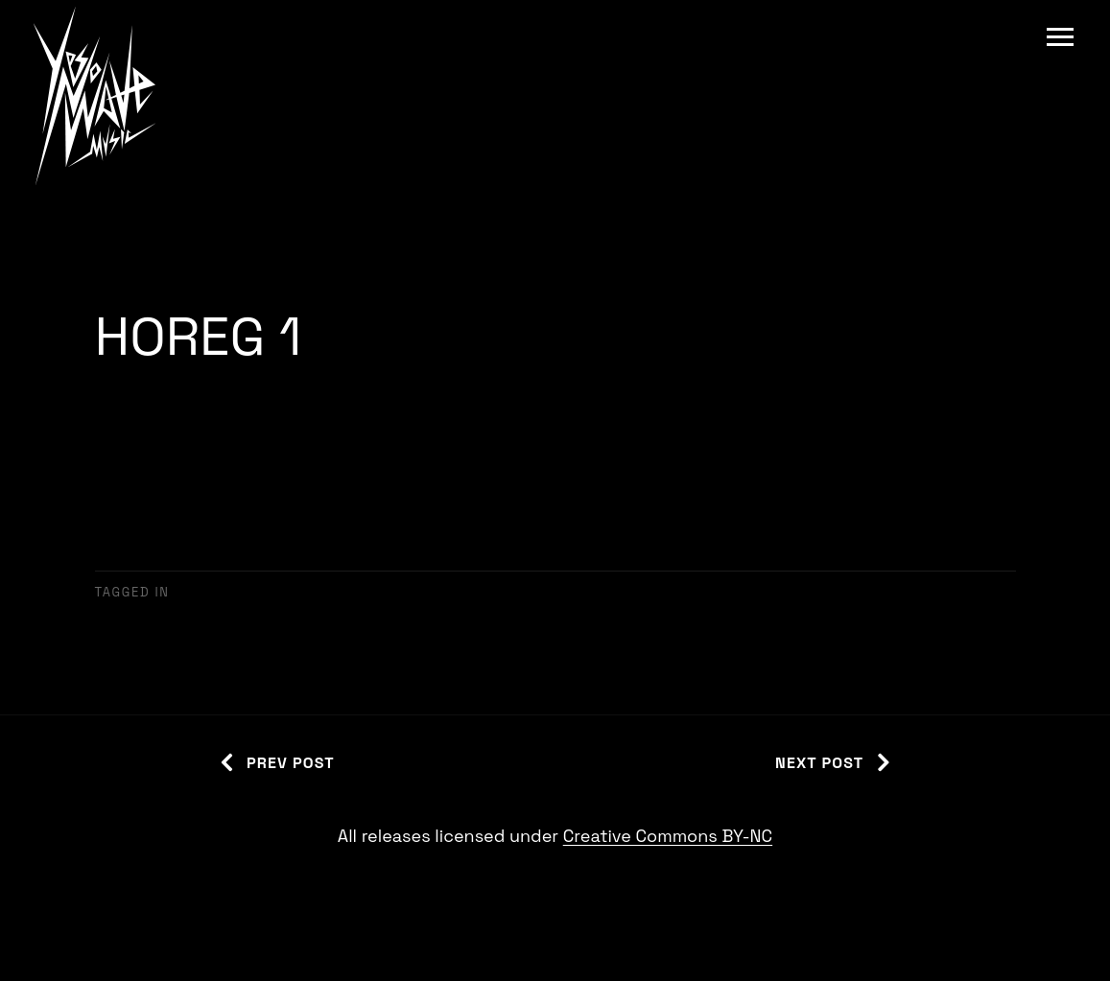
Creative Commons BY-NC (667, 836)
